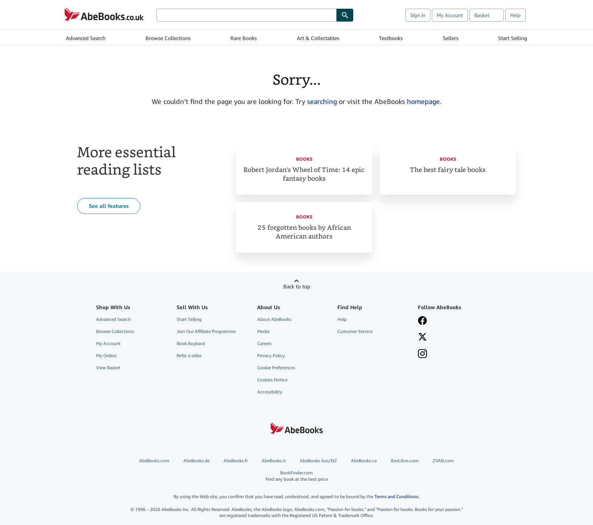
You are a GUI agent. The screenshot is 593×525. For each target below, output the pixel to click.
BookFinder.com (296, 476)
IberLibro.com (405, 460)
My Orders (106, 355)
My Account (450, 15)
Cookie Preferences (276, 367)
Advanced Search (86, 38)
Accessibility (269, 392)
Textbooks (391, 38)
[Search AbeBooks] (247, 15)
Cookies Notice (272, 380)
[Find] (345, 15)
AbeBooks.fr (236, 460)
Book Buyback (191, 343)
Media (263, 331)
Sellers (450, 38)
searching (322, 101)
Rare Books (243, 38)
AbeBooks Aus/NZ (318, 460)
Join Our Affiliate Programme (206, 331)
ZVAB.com (443, 460)
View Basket (108, 367)
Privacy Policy (271, 355)
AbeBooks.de (196, 460)
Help (515, 15)
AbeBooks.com (154, 460)
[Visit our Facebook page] (422, 321)
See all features (109, 206)
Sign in (417, 15)
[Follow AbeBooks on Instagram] (422, 354)
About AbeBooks (274, 319)
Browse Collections (168, 38)
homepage (423, 101)
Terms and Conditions (396, 496)
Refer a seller (189, 355)
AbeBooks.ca (364, 460)
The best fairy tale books (448, 169)
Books (304, 159)
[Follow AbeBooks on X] (422, 337)
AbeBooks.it (274, 460)
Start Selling (512, 38)
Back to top (296, 286)
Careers (264, 343)
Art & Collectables (318, 38)
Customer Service (355, 331)
